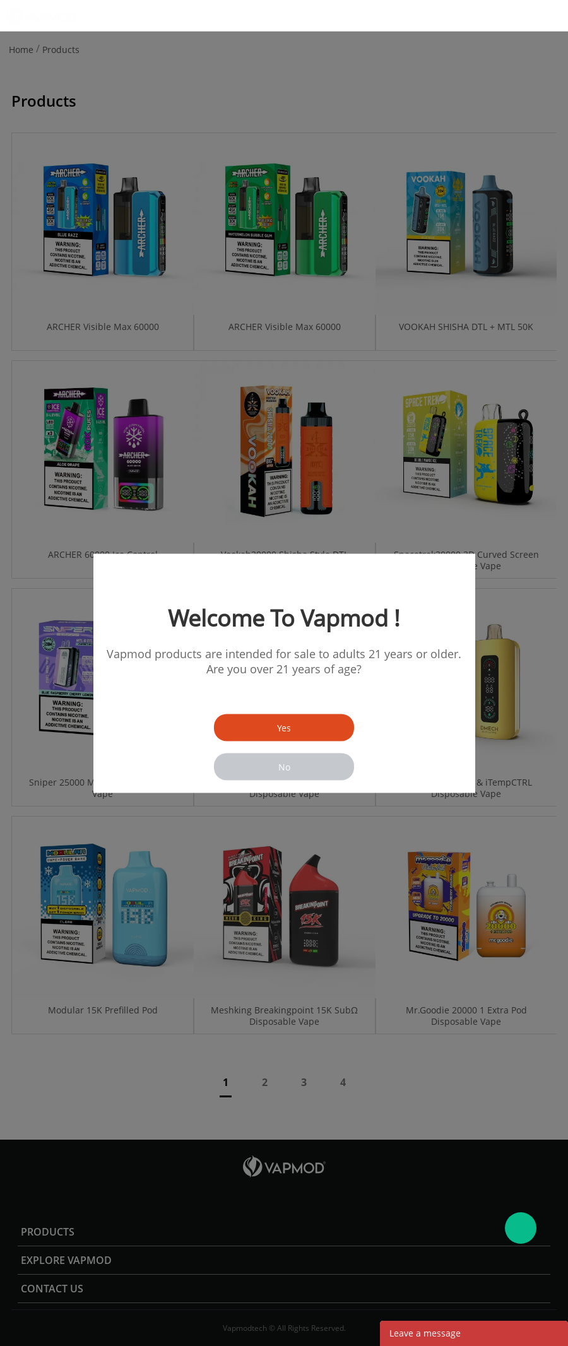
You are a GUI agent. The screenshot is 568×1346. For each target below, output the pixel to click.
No (284, 766)
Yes (284, 727)
